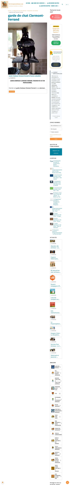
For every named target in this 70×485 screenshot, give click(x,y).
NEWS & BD (54, 6)
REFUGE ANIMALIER (56, 409)
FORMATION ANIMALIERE (56, 434)
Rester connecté (54, 133)
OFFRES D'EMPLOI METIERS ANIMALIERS (56, 466)
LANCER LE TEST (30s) (56, 43)
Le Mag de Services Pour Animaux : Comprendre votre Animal (25, 11)
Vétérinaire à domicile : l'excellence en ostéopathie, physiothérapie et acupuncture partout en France (55, 360)
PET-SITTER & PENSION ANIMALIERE (56, 377)
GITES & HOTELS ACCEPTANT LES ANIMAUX (56, 445)
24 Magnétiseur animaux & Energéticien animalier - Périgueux (57, 205)
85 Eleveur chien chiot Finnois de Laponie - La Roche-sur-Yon (58, 198)
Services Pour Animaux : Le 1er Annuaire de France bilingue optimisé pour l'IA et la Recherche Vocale (56, 349)
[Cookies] (2, 482)
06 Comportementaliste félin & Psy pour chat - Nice (57, 213)
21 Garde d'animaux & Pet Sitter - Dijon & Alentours (57, 229)
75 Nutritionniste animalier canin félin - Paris (57, 192)
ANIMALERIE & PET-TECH (56, 392)
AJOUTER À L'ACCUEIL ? (56, 65)
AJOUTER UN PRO (44, 6)
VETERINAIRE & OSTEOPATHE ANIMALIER (56, 403)
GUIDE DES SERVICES (38, 3)
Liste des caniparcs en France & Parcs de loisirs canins (56, 302)
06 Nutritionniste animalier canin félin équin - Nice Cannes (58, 178)
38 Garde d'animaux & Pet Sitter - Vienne (57, 224)
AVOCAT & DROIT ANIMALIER (56, 459)
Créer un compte (53, 135)
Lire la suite (12, 92)
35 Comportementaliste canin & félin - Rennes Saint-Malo (57, 171)
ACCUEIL (28, 3)
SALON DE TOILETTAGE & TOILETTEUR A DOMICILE (56, 385)
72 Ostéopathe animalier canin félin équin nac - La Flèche (57, 186)
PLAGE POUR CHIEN (56, 421)
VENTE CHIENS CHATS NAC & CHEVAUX (56, 474)
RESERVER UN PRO (53, 3)
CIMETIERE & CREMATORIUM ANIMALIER (56, 415)
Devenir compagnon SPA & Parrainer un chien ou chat (56, 289)
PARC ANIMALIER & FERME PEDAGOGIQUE (56, 428)
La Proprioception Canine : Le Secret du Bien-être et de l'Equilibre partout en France (55, 327)
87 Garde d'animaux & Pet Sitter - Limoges (57, 219)
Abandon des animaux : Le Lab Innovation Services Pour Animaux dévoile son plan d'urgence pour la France (56, 250)
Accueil (9, 11)
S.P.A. (56, 396)
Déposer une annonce (56, 153)
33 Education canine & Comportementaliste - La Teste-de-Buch (57, 236)
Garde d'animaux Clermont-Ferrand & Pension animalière (25, 76)
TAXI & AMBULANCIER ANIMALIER (56, 453)
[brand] (9, 5)
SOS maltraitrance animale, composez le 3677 (55, 315)
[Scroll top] (67, 482)
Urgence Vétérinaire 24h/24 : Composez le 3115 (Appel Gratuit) (54, 262)
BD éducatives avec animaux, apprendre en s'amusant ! (55, 275)
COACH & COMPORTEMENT (56, 438)
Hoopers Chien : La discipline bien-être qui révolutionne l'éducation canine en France (55, 338)
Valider (56, 140)
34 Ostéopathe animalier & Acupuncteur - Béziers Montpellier (57, 164)
